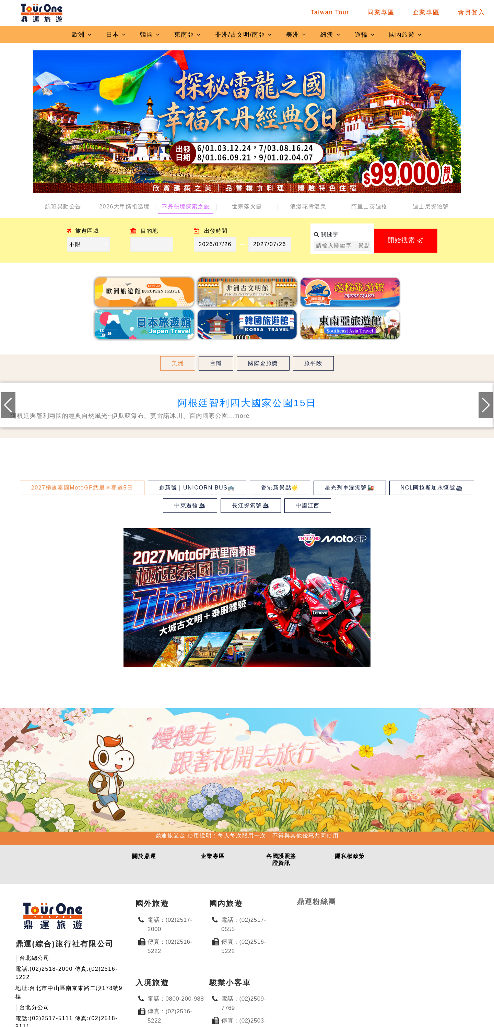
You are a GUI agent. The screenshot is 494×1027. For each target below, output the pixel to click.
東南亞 (187, 34)
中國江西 (308, 505)
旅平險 (313, 363)
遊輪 (365, 34)
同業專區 (381, 12)
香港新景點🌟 (280, 488)
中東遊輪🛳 (190, 505)
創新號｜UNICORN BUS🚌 (197, 488)
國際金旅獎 (263, 363)
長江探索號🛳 (251, 505)
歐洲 (82, 34)
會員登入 (471, 12)
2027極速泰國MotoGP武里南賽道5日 (82, 488)
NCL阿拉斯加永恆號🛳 (432, 488)
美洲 (296, 34)
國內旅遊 (405, 34)
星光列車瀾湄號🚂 (350, 488)
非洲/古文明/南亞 (243, 34)
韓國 (150, 34)
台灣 (216, 363)
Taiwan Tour (329, 12)
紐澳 (330, 34)
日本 (116, 34)
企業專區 (426, 12)
